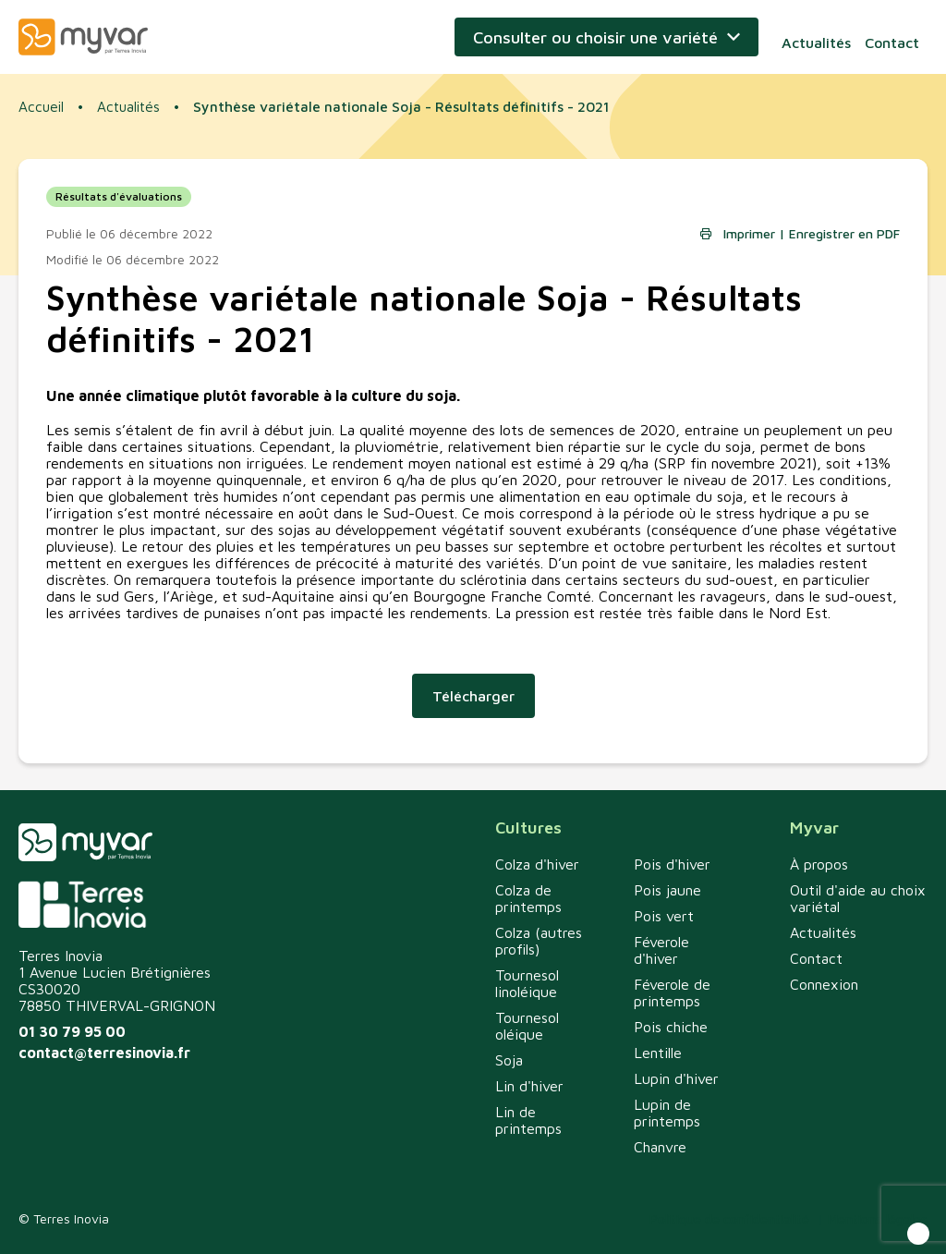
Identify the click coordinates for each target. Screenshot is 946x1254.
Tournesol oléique (527, 1025)
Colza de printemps (528, 898)
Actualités (820, 37)
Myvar (83, 37)
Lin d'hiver (529, 1085)
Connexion (824, 984)
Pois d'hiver (672, 864)
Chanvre (660, 1146)
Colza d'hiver (537, 864)
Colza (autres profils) (538, 940)
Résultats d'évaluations (118, 205)
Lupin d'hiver (676, 1078)
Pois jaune (667, 890)
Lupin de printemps (667, 1112)
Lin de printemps (528, 1120)
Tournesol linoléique (527, 983)
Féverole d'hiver (661, 950)
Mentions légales (878, 1218)
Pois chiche (671, 1026)
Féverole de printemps (672, 992)
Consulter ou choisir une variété (603, 37)
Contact (895, 37)
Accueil (42, 109)
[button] (918, 1234)
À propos (819, 864)
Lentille (658, 1052)
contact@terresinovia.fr (104, 1052)
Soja (509, 1060)
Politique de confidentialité (729, 1218)
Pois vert (664, 915)
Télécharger (473, 704)
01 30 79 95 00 (72, 1031)
